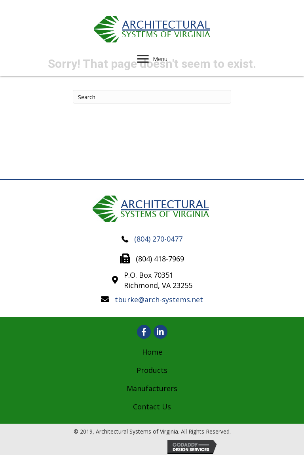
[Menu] (152, 59)
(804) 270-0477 (158, 239)
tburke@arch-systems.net (159, 299)
